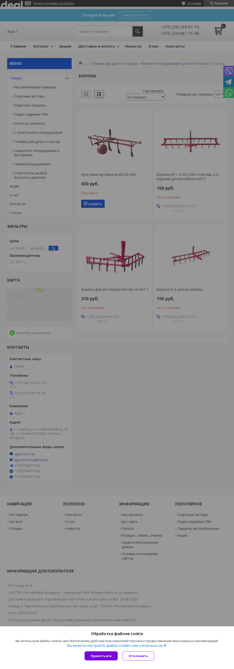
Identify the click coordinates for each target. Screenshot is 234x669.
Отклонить (138, 656)
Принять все (101, 656)
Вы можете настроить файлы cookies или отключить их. (115, 645)
